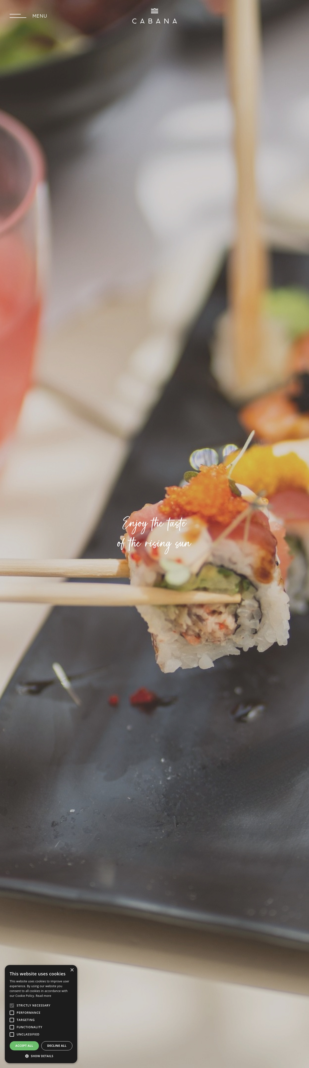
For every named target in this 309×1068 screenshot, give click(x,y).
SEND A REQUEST (269, 16)
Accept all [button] (24, 1046)
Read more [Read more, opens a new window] (43, 996)
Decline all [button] (57, 1046)
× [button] (72, 970)
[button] (41, 1056)
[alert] (41, 1014)
